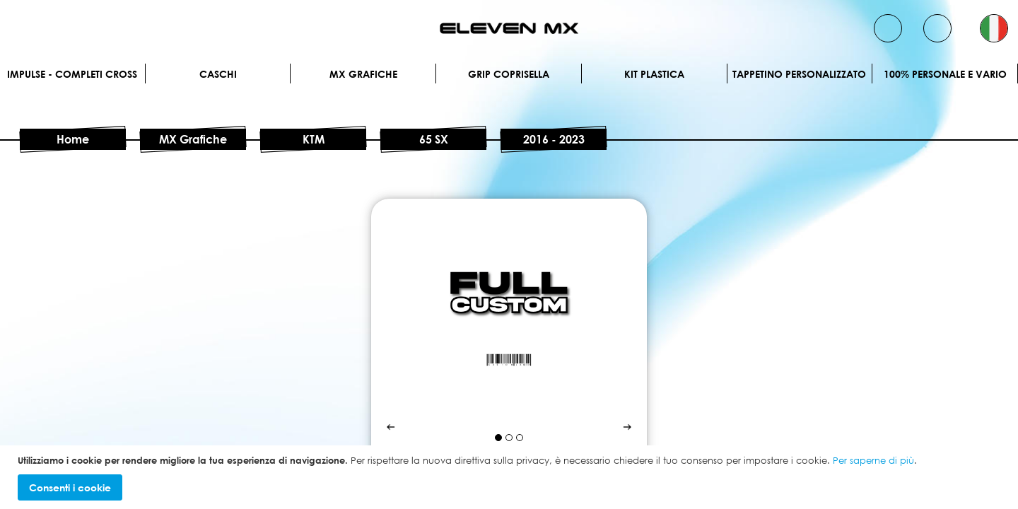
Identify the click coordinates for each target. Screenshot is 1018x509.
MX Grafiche (363, 74)
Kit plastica (654, 74)
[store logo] (509, 28)
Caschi (218, 74)
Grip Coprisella (508, 74)
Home (73, 139)
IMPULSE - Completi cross (72, 74)
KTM (313, 139)
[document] (511, 477)
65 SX (433, 139)
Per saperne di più (873, 460)
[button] (994, 28)
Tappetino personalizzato (799, 74)
